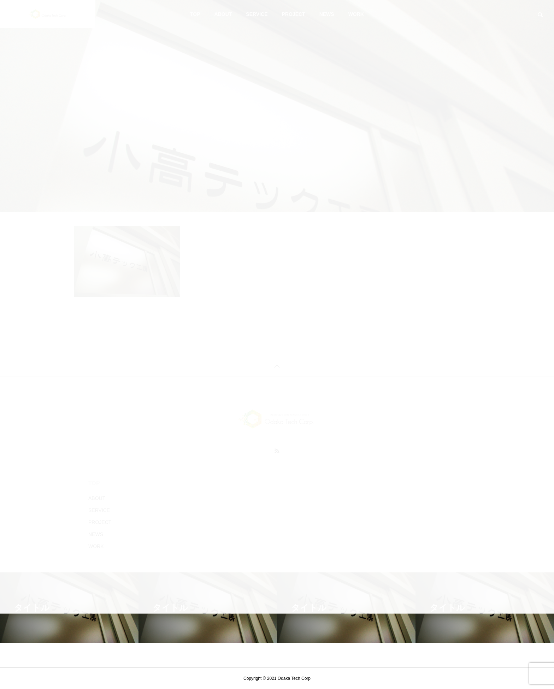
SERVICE (256, 14)
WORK (356, 14)
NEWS (326, 14)
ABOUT (223, 14)
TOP (195, 14)
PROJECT (293, 14)
